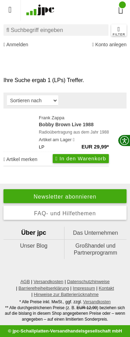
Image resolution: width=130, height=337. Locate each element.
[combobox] (56, 30)
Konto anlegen (109, 44)
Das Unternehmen (95, 233)
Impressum (84, 288)
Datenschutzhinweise (88, 281)
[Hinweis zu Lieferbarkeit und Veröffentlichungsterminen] (74, 140)
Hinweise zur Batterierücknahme (66, 294)
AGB (25, 281)
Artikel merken (20, 159)
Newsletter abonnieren (65, 197)
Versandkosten (48, 281)
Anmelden (15, 44)
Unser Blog (33, 246)
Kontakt (106, 288)
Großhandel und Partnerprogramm (95, 249)
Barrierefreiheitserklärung (43, 288)
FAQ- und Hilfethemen (65, 213)
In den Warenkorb (80, 158)
